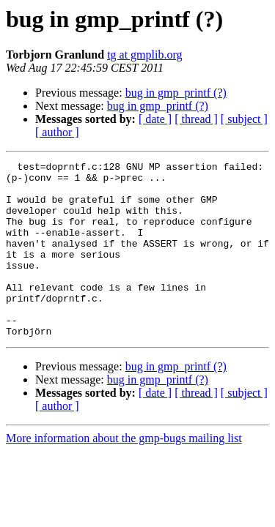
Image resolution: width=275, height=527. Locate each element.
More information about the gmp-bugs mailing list (124, 473)
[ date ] (155, 119)
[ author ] (57, 132)
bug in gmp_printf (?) (176, 92)
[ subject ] (244, 119)
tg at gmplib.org (144, 54)
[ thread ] (196, 119)
